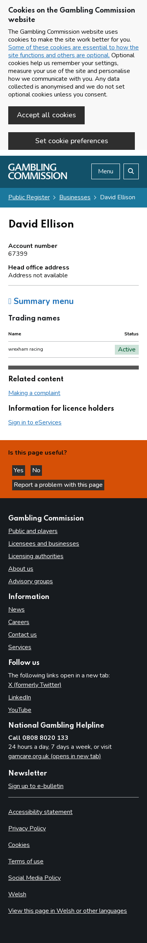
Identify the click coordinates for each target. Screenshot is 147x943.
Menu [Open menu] (105, 171)
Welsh (17, 894)
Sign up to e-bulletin (36, 786)
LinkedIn (19, 697)
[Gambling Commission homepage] (37, 177)
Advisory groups (30, 581)
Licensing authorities (36, 556)
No (37, 470)
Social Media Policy (34, 878)
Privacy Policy (27, 828)
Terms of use (26, 861)
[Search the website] (131, 171)
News (16, 609)
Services (19, 647)
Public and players (33, 531)
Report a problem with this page (58, 485)
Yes (19, 470)
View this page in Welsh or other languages (67, 911)
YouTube (19, 710)
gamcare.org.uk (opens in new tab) (54, 756)
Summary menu (41, 301)
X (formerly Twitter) (35, 685)
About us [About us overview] (20, 568)
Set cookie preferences (71, 141)
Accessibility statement (40, 812)
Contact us (22, 634)
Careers (18, 622)
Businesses (75, 197)
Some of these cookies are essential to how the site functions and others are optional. (73, 51)
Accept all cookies (46, 115)
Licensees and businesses (43, 543)
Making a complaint (34, 393)
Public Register (29, 197)
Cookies (19, 845)
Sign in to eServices (35, 422)
